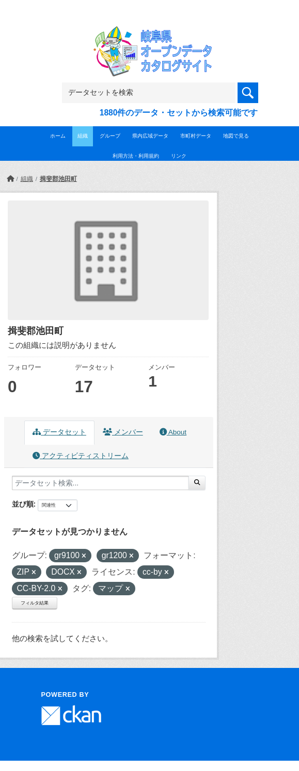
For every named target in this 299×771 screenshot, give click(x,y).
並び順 (23, 504)
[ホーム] (10, 178)
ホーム (58, 136)
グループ (110, 136)
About (173, 432)
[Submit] (197, 483)
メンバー (123, 432)
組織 (82, 136)
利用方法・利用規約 (136, 156)
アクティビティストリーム (81, 456)
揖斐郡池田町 (58, 178)
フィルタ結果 (35, 603)
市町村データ (195, 136)
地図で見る (236, 136)
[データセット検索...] (100, 483)
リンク (178, 156)
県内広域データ (150, 136)
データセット (59, 432)
